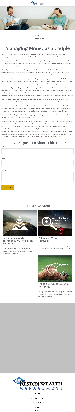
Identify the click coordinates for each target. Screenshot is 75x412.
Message (4, 170)
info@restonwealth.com (38, 402)
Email (3, 158)
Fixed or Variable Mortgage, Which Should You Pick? (18, 240)
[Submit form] (7, 187)
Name (3, 146)
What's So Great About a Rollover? (53, 285)
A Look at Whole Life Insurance (51, 239)
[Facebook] (35, 393)
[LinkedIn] (39, 393)
